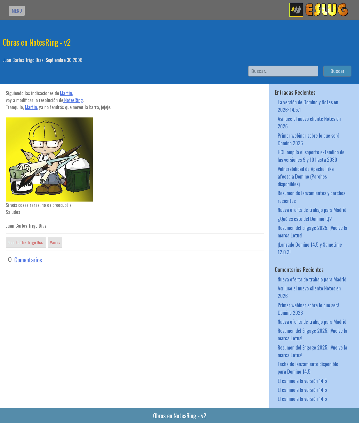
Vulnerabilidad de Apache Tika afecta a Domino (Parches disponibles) (306, 176)
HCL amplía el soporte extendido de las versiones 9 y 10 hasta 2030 (311, 155)
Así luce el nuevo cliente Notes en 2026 (309, 122)
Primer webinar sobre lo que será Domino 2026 (308, 139)
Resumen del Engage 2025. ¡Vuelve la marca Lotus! (312, 231)
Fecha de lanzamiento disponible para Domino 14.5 (308, 367)
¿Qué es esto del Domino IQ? (305, 218)
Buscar (337, 71)
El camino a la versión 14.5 (302, 380)
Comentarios (28, 259)
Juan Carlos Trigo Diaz (26, 242)
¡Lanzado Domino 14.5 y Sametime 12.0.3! (310, 248)
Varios (55, 242)
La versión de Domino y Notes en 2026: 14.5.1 (308, 105)
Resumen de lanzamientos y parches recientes (311, 196)
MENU (17, 10)
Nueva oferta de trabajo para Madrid (312, 209)
